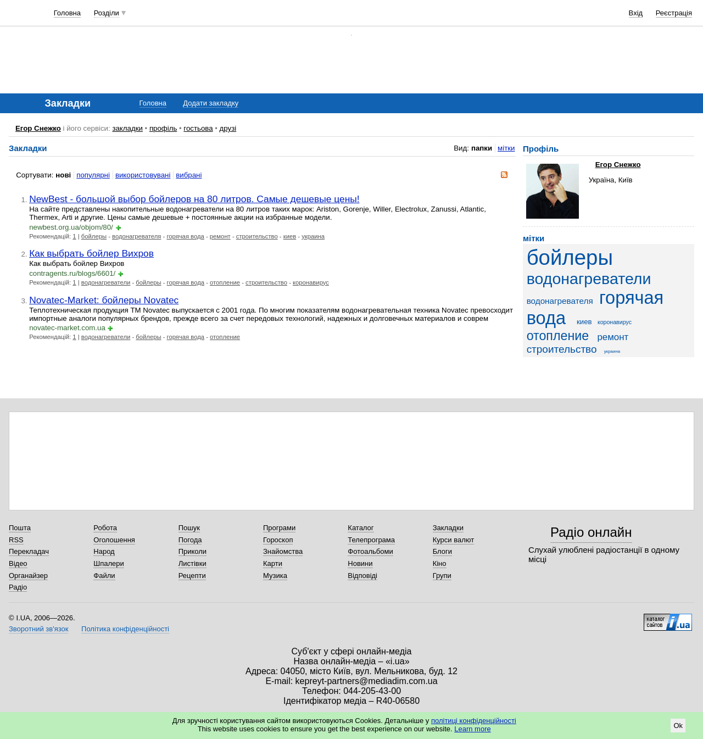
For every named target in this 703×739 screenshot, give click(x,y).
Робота (105, 528)
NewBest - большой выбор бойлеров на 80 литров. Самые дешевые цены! (194, 198)
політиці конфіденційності (473, 720)
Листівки (192, 563)
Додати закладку (210, 103)
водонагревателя (136, 236)
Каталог (360, 528)
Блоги (442, 551)
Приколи (192, 551)
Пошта (20, 528)
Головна (67, 13)
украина (313, 236)
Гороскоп (278, 540)
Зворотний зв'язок (38, 629)
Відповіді (362, 575)
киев (289, 236)
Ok (678, 725)
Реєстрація (674, 13)
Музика (275, 575)
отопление (225, 282)
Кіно (440, 563)
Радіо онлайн (591, 532)
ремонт (220, 236)
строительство (257, 236)
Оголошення (114, 540)
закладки (127, 128)
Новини (360, 563)
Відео (18, 563)
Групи (442, 575)
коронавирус (311, 282)
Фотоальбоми (370, 551)
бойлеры (94, 236)
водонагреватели (106, 282)
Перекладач (29, 551)
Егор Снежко (38, 128)
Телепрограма (371, 540)
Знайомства (283, 551)
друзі (228, 128)
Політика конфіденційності (125, 629)
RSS (16, 540)
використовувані (142, 175)
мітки (506, 148)
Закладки (448, 528)
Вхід (636, 13)
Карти (272, 563)
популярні (93, 175)
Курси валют (454, 540)
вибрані (189, 175)
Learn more (472, 729)
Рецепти (192, 575)
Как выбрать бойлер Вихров (91, 253)
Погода (190, 540)
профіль (163, 128)
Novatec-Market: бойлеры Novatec (103, 300)
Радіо (18, 587)
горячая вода (185, 236)
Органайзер (28, 575)
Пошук (189, 528)
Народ (103, 551)
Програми (279, 528)
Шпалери (108, 563)
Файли (104, 575)
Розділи (106, 13)
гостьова (198, 128)
